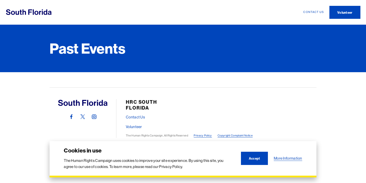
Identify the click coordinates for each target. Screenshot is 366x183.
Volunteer (134, 126)
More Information (288, 158)
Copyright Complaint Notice (235, 135)
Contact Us (135, 117)
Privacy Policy (203, 135)
